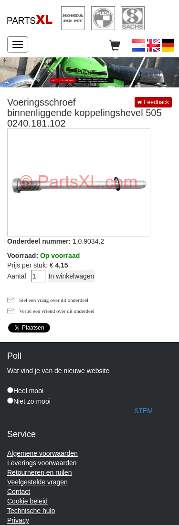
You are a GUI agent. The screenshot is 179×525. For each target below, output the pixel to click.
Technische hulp (31, 510)
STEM (143, 411)
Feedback (153, 102)
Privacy (18, 520)
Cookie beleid (27, 501)
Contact (18, 491)
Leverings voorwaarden (42, 463)
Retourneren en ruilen (39, 472)
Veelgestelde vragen (37, 482)
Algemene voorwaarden (42, 453)
